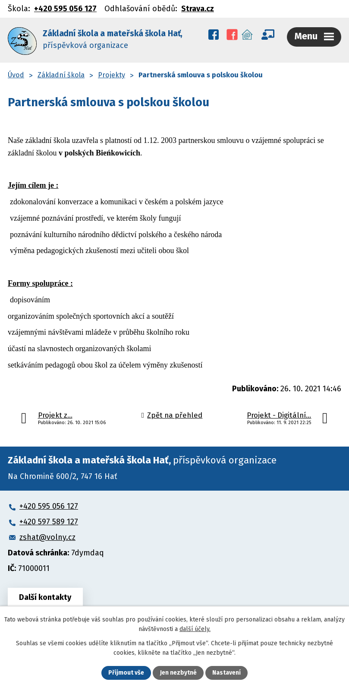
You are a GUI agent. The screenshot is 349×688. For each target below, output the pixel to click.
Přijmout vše (126, 673)
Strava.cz (197, 8)
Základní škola (61, 74)
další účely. (195, 629)
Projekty (111, 74)
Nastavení (226, 673)
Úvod (16, 74)
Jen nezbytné (178, 673)
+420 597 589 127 (48, 520)
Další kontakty (45, 596)
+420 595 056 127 (65, 8)
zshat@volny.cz (47, 536)
